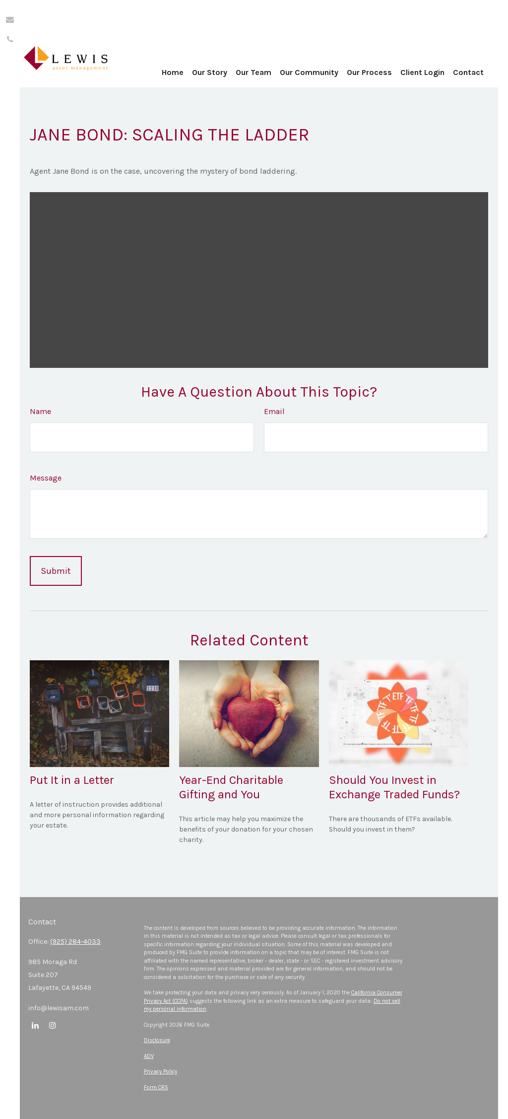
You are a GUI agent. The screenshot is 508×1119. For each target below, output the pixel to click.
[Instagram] (52, 1025)
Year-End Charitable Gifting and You (231, 787)
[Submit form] (56, 571)
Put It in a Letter (72, 780)
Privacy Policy (160, 1071)
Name (40, 411)
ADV (149, 1056)
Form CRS (156, 1087)
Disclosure (157, 1040)
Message (46, 478)
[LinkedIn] (35, 1025)
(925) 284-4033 (75, 941)
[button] (202, 55)
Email (274, 411)
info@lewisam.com (58, 1008)
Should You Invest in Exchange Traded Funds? (394, 787)
